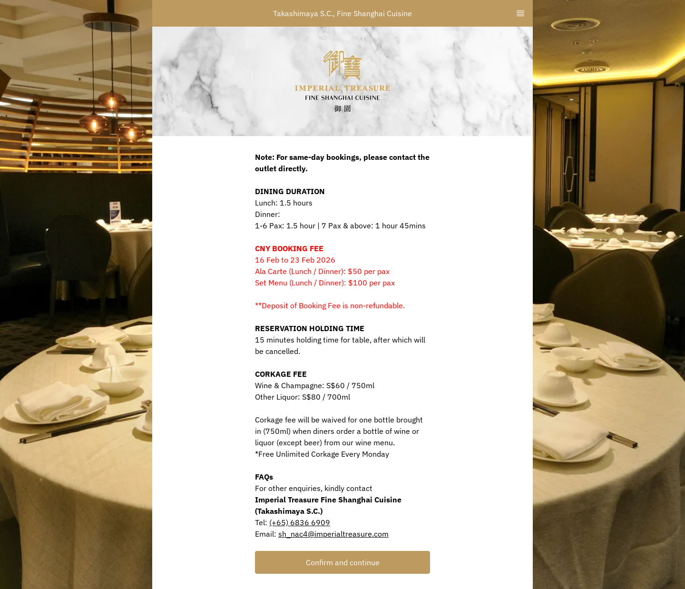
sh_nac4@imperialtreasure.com (333, 534)
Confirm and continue (343, 562)
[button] (342, 562)
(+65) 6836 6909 (299, 522)
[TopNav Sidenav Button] (520, 13)
